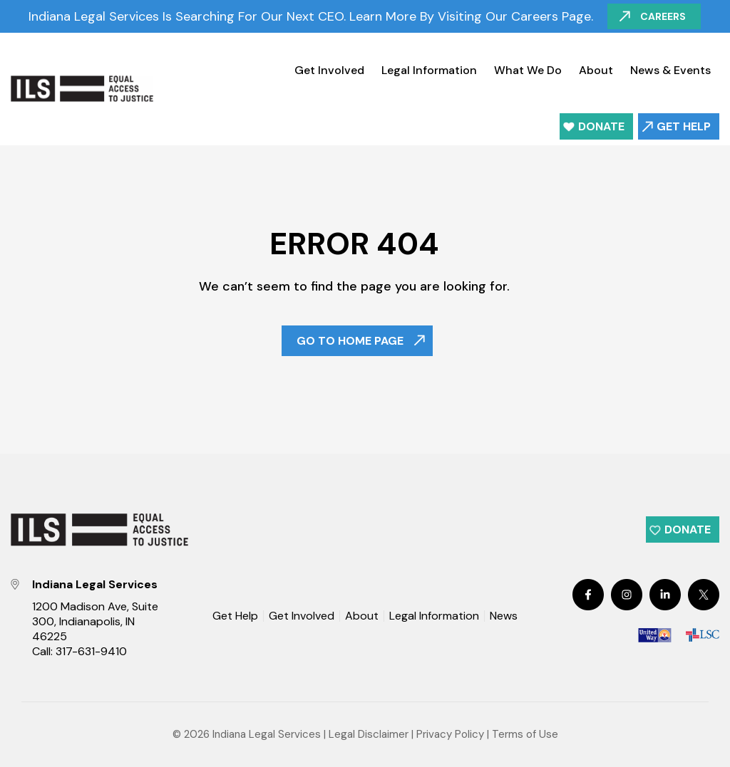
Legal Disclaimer (368, 734)
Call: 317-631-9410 (79, 651)
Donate (601, 126)
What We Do (528, 70)
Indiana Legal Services (266, 734)
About (596, 70)
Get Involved (329, 70)
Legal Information (429, 70)
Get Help (684, 126)
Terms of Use (525, 734)
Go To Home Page (350, 340)
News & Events (670, 70)
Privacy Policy (450, 734)
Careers (664, 16)
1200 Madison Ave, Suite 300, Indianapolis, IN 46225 (95, 621)
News (504, 616)
